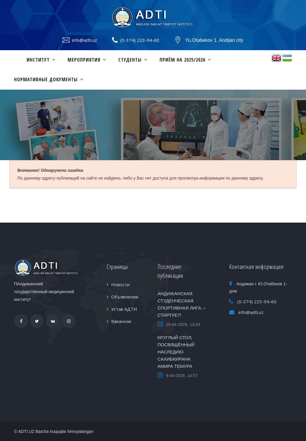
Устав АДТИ (124, 309)
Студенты (130, 59)
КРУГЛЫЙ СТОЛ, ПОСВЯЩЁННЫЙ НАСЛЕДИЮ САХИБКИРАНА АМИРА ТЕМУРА (175, 352)
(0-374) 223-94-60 (139, 40)
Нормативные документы (46, 79)
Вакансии (121, 321)
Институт (38, 59)
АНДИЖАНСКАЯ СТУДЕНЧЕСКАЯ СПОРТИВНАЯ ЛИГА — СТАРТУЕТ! (181, 304)
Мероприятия (84, 59)
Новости (120, 284)
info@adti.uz (84, 40)
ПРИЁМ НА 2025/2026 (182, 59)
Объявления (124, 297)
